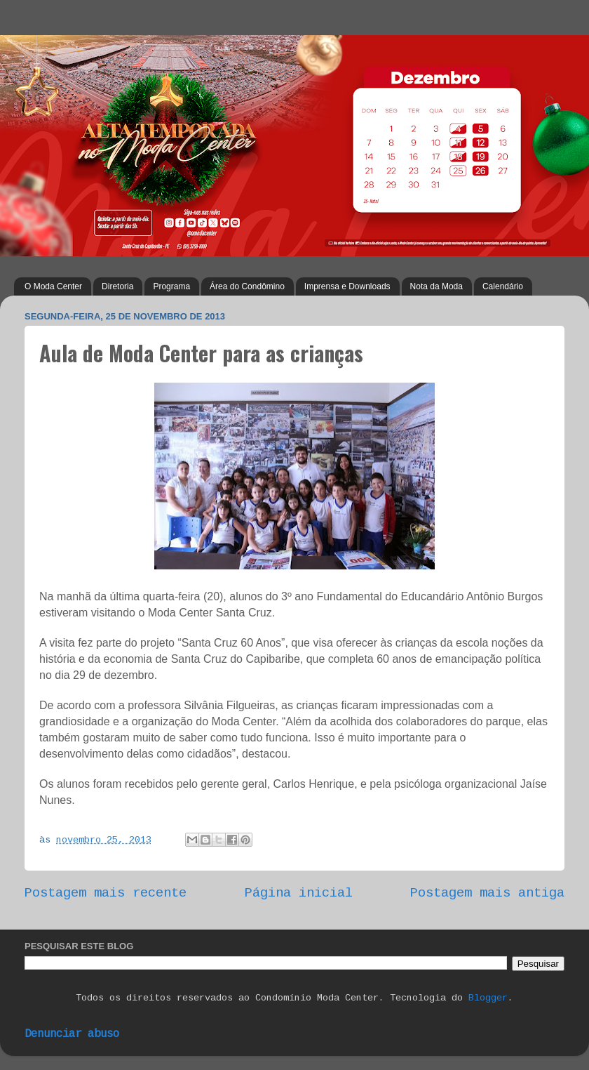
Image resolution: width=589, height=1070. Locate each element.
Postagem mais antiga (487, 893)
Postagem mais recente (106, 893)
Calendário (502, 286)
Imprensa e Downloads (347, 286)
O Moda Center (53, 286)
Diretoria (117, 286)
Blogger (488, 998)
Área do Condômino (247, 286)
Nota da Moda (436, 286)
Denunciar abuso (72, 1034)
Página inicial (299, 893)
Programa (171, 286)
